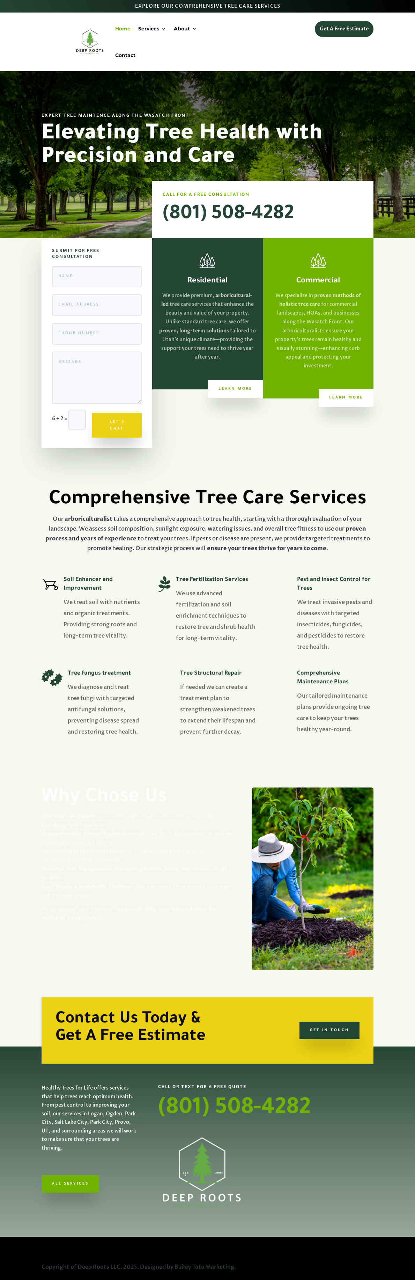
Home (123, 29)
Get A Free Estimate (344, 29)
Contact (125, 55)
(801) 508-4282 (228, 214)
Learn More (235, 389)
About (182, 29)
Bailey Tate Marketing (204, 1267)
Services (148, 29)
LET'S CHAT (117, 425)
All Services (70, 1184)
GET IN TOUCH (329, 1030)
